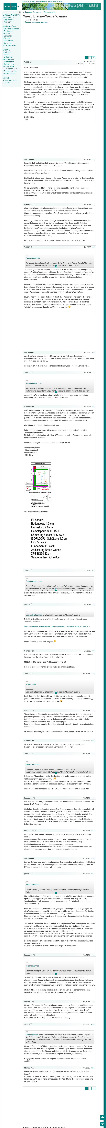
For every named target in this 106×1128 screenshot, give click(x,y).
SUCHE (6, 83)
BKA (31, 619)
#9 (93, 651)
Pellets (6, 55)
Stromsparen (8, 62)
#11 (93, 711)
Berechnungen (9, 73)
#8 (93, 605)
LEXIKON (6, 78)
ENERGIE (6, 50)
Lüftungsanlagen (10, 69)
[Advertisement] (59, 40)
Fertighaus (7, 31)
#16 (93, 858)
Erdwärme (7, 57)
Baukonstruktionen (11, 29)
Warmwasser (8, 59)
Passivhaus (8, 41)
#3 (93, 247)
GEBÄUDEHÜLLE (9, 26)
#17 (93, 874)
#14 (93, 798)
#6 (93, 407)
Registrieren (8, 20)
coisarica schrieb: (32, 764)
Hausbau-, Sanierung (32, 12)
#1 (93, 159)
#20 (93, 1024)
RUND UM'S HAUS (10, 80)
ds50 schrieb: (31, 684)
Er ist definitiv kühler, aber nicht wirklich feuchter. (53, 614)
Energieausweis (9, 45)
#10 (93, 674)
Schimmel (7, 43)
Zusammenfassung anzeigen (35, 22)
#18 (93, 955)
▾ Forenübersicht (49, 12)
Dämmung (7, 36)
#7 (93, 570)
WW (69, 812)
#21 (93, 1068)
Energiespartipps (10, 71)
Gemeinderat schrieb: (34, 383)
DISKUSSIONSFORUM (11, 15)
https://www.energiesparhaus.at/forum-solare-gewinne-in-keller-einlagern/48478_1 (57, 626)
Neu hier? (7, 22)
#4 (93, 352)
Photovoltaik (8, 66)
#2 (93, 205)
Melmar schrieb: (32, 1035)
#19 (93, 1002)
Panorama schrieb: (33, 258)
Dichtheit (7, 38)
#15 (93, 831)
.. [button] (56, 267)
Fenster (6, 33)
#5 (93, 373)
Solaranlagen (8, 64)
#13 (93, 754)
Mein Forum (8, 17)
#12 (93, 741)
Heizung (6, 52)
